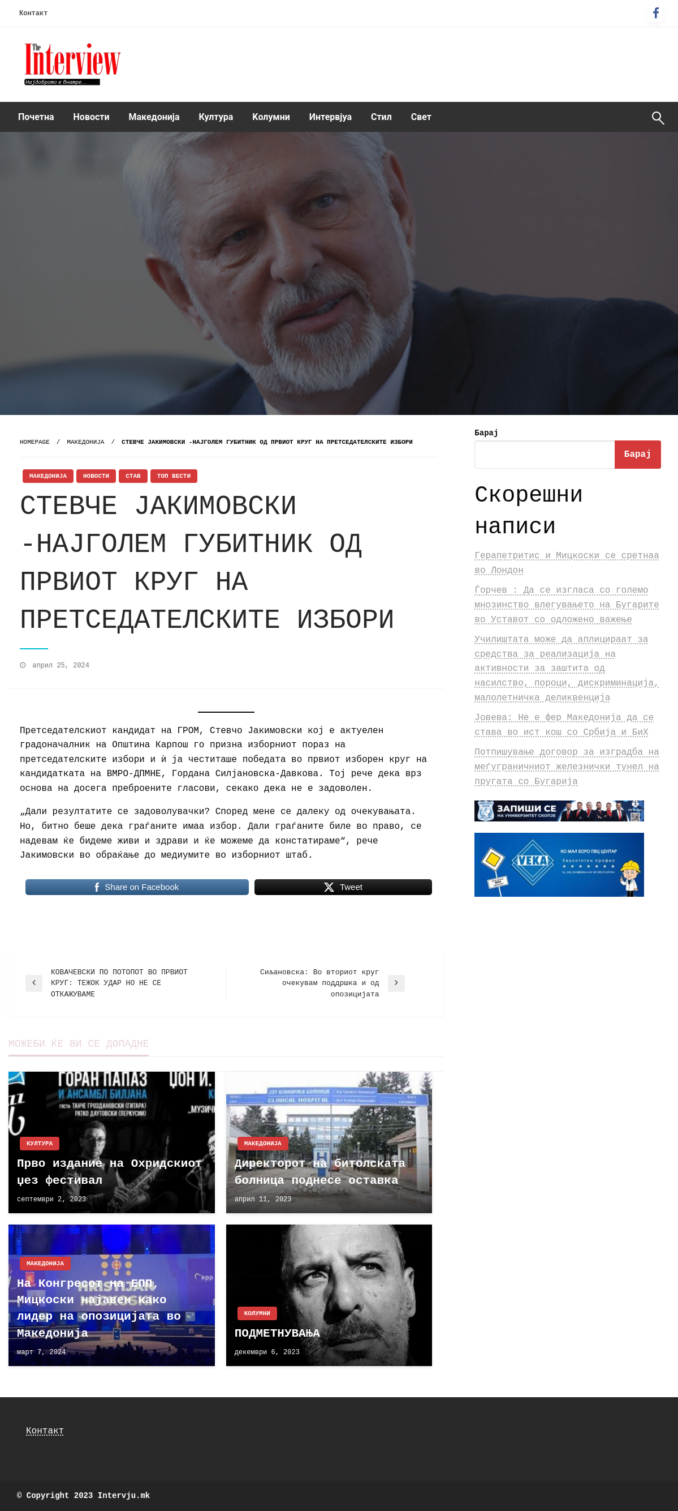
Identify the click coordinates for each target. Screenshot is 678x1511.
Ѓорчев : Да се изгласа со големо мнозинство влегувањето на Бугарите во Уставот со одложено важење (566, 604)
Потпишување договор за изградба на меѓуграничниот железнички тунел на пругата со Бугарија (566, 766)
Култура (216, 117)
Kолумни (271, 117)
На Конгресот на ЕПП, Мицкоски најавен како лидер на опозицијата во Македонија (99, 1308)
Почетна (36, 117)
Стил (381, 117)
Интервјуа (330, 117)
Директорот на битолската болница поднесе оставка (320, 1172)
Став (133, 476)
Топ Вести (174, 476)
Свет (421, 117)
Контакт (33, 14)
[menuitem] (36, 117)
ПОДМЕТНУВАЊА (277, 1333)
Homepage (35, 442)
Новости (92, 117)
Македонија (154, 117)
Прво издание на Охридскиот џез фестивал (109, 1172)
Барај (486, 433)
